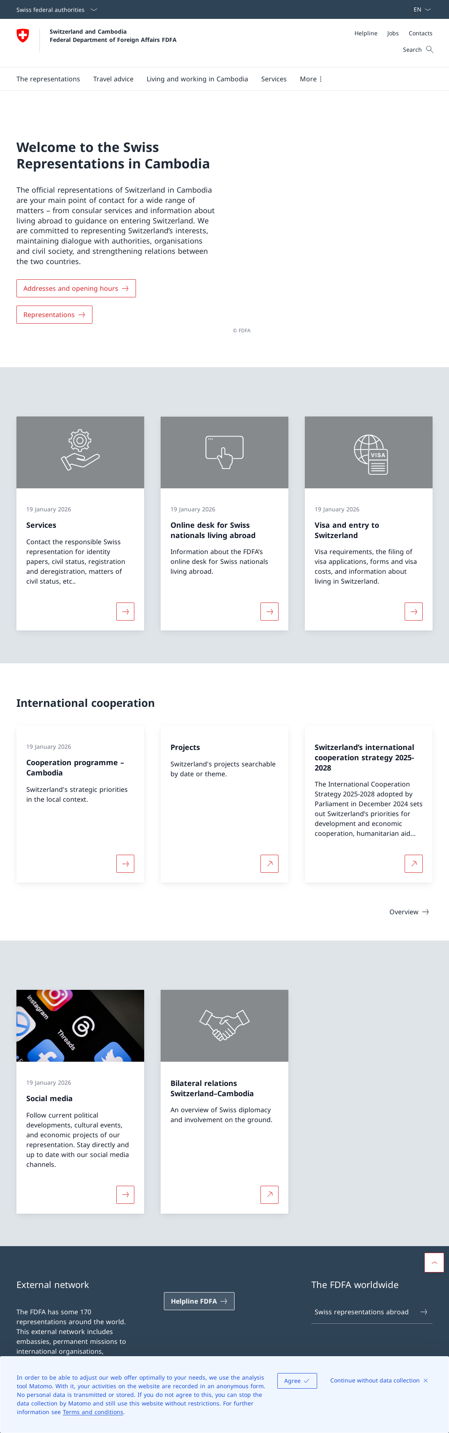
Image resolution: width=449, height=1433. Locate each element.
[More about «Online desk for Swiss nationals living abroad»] (269, 607)
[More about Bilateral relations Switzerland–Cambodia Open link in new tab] (269, 1190)
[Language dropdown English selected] (420, 9)
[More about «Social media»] (125, 1190)
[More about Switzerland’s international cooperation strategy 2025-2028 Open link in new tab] (414, 860)
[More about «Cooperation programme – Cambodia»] (125, 860)
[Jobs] (393, 33)
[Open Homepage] (96, 43)
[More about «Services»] (125, 607)
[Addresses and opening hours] (76, 286)
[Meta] (393, 33)
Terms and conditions (93, 1412)
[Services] (274, 78)
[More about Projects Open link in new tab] (269, 860)
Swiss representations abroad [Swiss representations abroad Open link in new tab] (371, 1307)
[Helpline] (366, 33)
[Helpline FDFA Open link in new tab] (199, 1297)
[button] (48, 78)
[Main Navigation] (218, 78)
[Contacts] (420, 33)
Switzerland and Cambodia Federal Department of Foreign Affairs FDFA (113, 35)
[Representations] (54, 313)
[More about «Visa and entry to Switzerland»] (414, 607)
